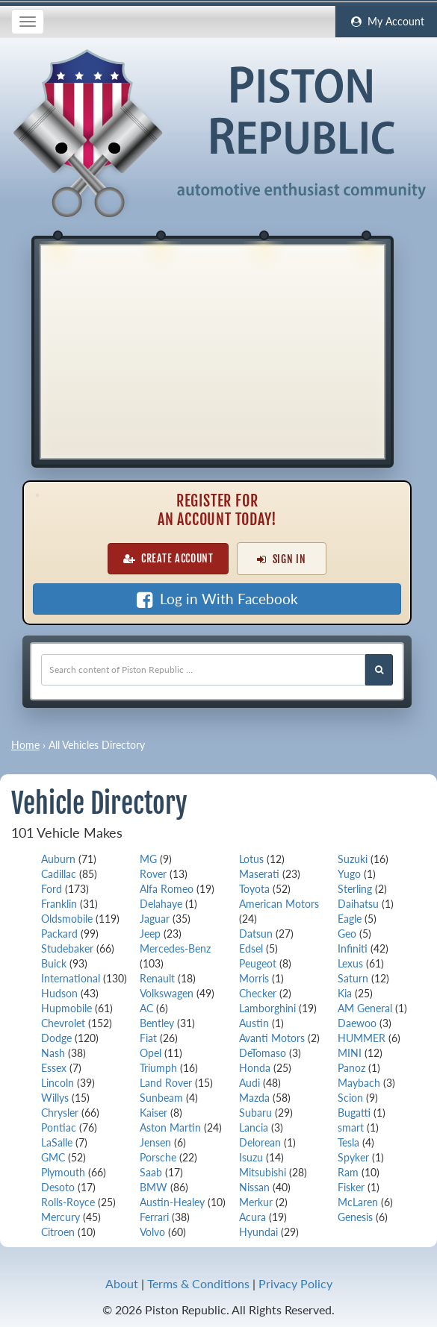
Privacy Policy (295, 1283)
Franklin (59, 903)
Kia (345, 993)
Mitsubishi (262, 1172)
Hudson (59, 993)
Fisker (351, 1187)
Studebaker (67, 948)
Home (25, 744)
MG (148, 859)
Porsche (158, 1157)
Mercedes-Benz (175, 948)
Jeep (150, 933)
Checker (257, 993)
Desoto (58, 1187)
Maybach (359, 1082)
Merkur (256, 1202)
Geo (347, 933)
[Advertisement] (212, 349)
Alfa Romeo (166, 888)
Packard (59, 933)
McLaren (358, 1202)
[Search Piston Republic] (379, 670)
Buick (53, 963)
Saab (151, 1172)
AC (146, 1008)
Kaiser (153, 1112)
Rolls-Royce (68, 1202)
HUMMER (361, 1038)
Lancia (253, 1127)
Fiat (148, 1038)
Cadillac (58, 874)
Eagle (350, 918)
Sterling (355, 888)
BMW (153, 1187)
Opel (150, 1053)
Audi (249, 1082)
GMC (53, 1157)
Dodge (56, 1038)
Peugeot (257, 963)
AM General (365, 1008)
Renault (157, 978)
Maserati (259, 874)
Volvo (152, 1232)
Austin (254, 1023)
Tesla (348, 1142)
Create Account (168, 558)
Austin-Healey (172, 1202)
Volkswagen (166, 993)
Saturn (353, 978)
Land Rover (166, 1082)
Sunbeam (161, 1097)
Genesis (355, 1217)
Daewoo (357, 1023)
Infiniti (353, 948)
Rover (153, 874)
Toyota (254, 888)
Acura (252, 1217)
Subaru (255, 1112)
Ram (348, 1172)
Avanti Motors (272, 1038)
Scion (350, 1097)
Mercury (60, 1217)
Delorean (260, 1142)
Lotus (251, 859)
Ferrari (154, 1217)
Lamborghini (267, 1008)
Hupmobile (66, 1008)
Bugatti (354, 1112)
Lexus (350, 963)
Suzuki (353, 859)
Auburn (58, 859)
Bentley (157, 1023)
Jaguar (155, 918)
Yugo (349, 874)
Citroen (58, 1232)
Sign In (281, 559)
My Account (386, 22)
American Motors (279, 903)
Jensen (155, 1142)
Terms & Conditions (198, 1283)
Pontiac (58, 1127)
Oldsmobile (67, 918)
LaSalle (56, 1142)
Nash (53, 1053)
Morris (254, 978)
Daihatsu (358, 903)
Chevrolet (63, 1023)
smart (351, 1127)
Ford (51, 888)
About (121, 1283)
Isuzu (251, 1157)
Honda (254, 1067)
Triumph (158, 1067)
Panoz (351, 1067)
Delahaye (161, 903)
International (70, 978)
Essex (53, 1067)
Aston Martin (170, 1127)
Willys (55, 1097)
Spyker (353, 1157)
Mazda (254, 1097)
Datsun (256, 933)
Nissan (254, 1187)
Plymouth (63, 1172)
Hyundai (258, 1232)
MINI (350, 1053)
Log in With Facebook (217, 599)
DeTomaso (262, 1053)
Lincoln (57, 1082)
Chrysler (59, 1112)
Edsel (251, 948)
